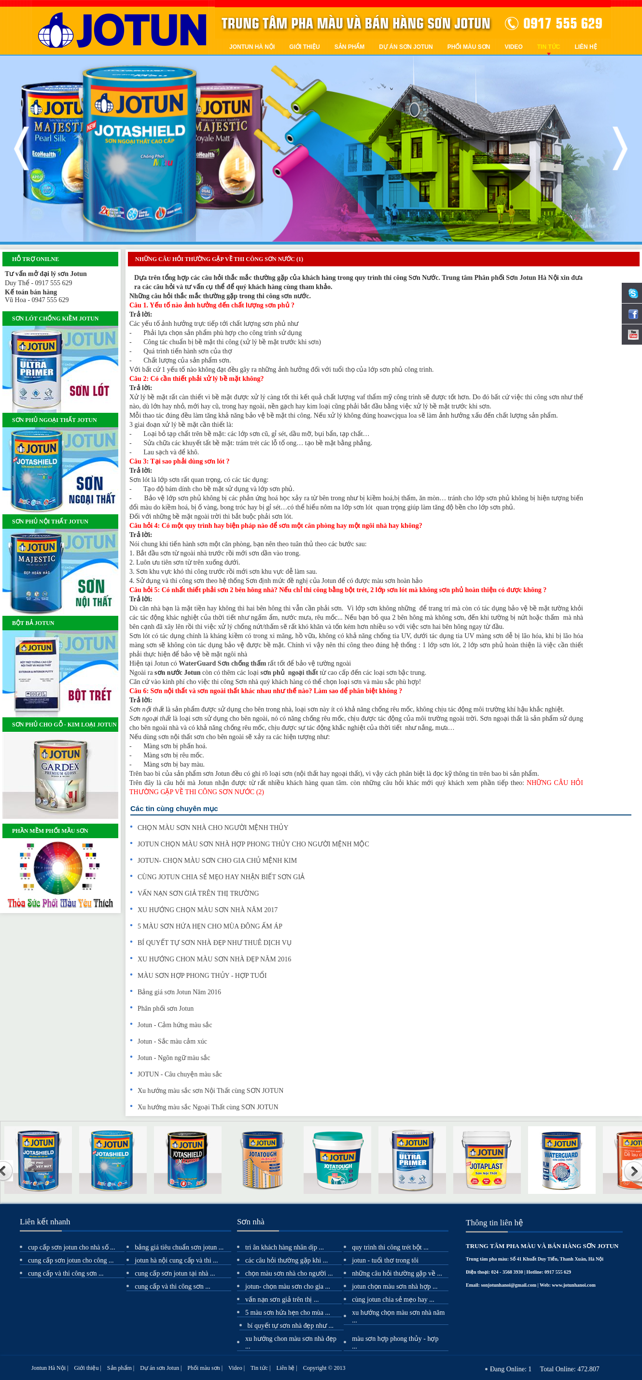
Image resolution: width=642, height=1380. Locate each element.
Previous (21, 148)
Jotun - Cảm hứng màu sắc (175, 1025)
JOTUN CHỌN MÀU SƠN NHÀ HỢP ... (394, 1286)
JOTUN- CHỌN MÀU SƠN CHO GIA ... (287, 1286)
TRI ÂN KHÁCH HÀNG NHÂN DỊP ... (284, 1247)
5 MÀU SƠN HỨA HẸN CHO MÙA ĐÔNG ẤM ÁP (210, 926)
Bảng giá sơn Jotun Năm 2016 (179, 992)
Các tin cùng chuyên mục (174, 808)
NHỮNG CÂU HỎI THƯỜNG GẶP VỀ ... (397, 1273)
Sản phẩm (350, 47)
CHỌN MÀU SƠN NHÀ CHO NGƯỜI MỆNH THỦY (213, 827)
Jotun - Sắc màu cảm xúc (172, 1041)
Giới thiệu (304, 47)
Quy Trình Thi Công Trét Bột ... (390, 1247)
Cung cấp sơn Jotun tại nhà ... (175, 1273)
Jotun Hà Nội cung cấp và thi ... (176, 1260)
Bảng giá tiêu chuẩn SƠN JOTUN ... (179, 1247)
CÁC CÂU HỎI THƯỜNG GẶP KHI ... (286, 1260)
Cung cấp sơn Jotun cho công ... (71, 1260)
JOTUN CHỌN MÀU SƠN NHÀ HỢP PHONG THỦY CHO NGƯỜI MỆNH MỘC (253, 844)
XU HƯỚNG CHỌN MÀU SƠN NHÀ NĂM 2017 (208, 910)
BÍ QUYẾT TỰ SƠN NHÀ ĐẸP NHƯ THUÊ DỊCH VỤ (215, 942)
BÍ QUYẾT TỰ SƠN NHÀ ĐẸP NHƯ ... (291, 1325)
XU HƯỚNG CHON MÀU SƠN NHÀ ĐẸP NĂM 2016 (214, 959)
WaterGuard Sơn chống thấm (222, 663)
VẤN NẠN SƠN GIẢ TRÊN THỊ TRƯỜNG (198, 893)
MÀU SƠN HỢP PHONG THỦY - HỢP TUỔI (202, 975)
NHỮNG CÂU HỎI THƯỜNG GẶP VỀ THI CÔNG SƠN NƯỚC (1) (219, 259)
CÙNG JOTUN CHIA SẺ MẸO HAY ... (393, 1299)
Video (513, 47)
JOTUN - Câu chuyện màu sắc (180, 1074)
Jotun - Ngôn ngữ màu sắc (174, 1057)
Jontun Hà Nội (252, 47)
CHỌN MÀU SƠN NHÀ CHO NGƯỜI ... (289, 1273)
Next (620, 148)
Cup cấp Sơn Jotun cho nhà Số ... (71, 1247)
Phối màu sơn (468, 47)
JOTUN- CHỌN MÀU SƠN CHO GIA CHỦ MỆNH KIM (217, 860)
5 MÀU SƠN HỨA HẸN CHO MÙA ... (287, 1312)
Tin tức (548, 47)
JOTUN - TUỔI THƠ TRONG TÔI (385, 1260)
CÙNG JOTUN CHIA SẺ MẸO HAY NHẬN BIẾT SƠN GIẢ (221, 877)
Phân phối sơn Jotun (166, 1008)
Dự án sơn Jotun (406, 47)
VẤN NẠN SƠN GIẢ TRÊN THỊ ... (282, 1299)
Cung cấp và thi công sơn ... (66, 1273)
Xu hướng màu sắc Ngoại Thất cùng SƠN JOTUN (208, 1107)
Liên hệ (585, 47)
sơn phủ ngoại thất (289, 672)
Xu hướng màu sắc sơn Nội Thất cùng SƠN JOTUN (210, 1090)
